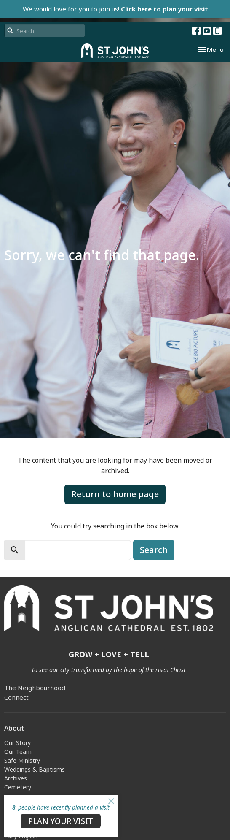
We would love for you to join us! (116, 9)
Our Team (18, 752)
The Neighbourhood (34, 687)
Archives (15, 778)
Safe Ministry (22, 760)
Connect (16, 697)
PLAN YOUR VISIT (60, 821)
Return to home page (115, 494)
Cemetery (17, 787)
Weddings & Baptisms (34, 769)
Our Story (17, 743)
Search (154, 549)
